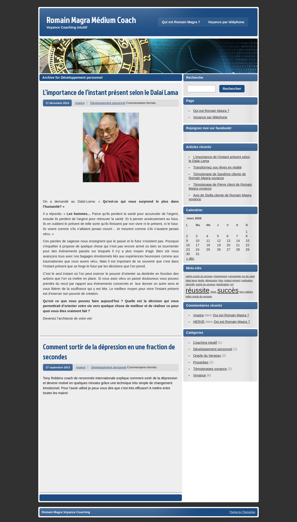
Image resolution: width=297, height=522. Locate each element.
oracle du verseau (205, 284)
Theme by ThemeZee (242, 511)
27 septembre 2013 (58, 367)
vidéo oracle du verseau (199, 296)
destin (201, 280)
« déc (190, 258)
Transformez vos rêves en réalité (217, 167)
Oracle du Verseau (207, 355)
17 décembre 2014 (57, 102)
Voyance (199, 375)
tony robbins (246, 291)
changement (220, 276)
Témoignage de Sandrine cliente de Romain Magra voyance (217, 176)
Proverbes (200, 362)
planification (222, 284)
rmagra (79, 103)
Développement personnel (107, 103)
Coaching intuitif (205, 342)
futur (220, 280)
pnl (231, 284)
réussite (198, 290)
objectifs (190, 284)
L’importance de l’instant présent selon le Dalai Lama (110, 92)
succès (228, 290)
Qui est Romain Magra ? (181, 22)
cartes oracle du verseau (199, 276)
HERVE (198, 322)
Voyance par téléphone (226, 22)
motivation (247, 280)
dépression (211, 280)
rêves (213, 291)
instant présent (232, 280)
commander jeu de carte (241, 276)
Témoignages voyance (210, 369)
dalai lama (191, 280)
